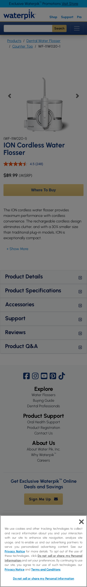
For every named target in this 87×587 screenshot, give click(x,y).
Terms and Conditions (46, 569)
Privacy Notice (15, 551)
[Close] (81, 522)
